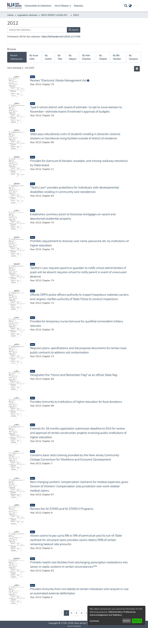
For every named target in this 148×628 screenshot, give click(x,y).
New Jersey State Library (87, 623)
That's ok (137, 620)
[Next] (86, 613)
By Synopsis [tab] (133, 57)
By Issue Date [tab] (33, 57)
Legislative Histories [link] (27, 15)
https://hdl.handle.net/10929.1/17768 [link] (60, 36)
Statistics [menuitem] (78, 5)
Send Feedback (74, 626)
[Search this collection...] (37, 30)
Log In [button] (136, 5)
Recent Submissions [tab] (16, 57)
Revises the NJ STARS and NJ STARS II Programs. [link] (61, 509)
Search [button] (73, 29)
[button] (14, 6)
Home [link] (10, 15)
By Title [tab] (60, 57)
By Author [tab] (48, 57)
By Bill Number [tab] (117, 57)
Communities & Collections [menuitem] (38, 5)
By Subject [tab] (72, 57)
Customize (94, 620)
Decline (126, 620)
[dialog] (116, 615)
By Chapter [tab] (103, 57)
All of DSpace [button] (62, 5)
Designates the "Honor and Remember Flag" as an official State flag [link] (73, 375)
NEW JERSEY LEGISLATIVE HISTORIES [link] (55, 15)
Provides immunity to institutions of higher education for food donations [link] (76, 402)
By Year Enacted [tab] (86, 57)
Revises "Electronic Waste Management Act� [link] (60, 80)
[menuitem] (62, 6)
